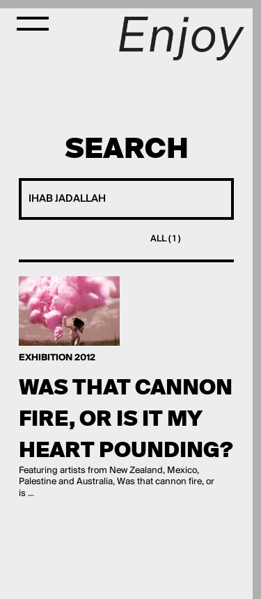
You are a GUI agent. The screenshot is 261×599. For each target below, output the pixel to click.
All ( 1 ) (165, 239)
